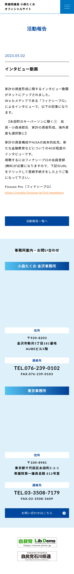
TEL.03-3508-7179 (37, 492)
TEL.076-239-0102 (37, 368)
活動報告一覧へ (37, 221)
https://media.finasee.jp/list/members (34, 192)
